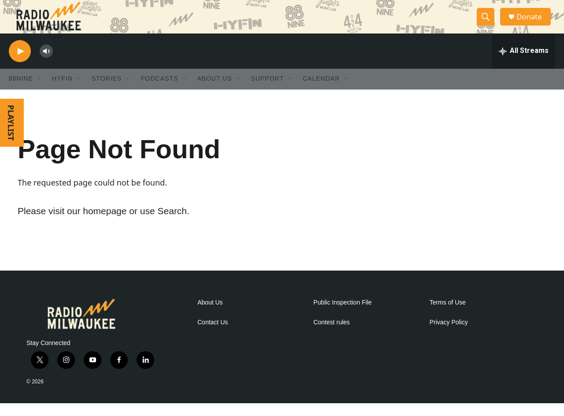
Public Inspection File (342, 315)
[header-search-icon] (488, 23)
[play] (20, 64)
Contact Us (212, 335)
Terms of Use (448, 315)
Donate (532, 23)
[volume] (46, 64)
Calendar (321, 91)
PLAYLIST (11, 135)
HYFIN (62, 91)
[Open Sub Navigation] (39, 91)
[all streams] (523, 64)
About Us (210, 315)
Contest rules (331, 335)
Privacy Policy (449, 335)
